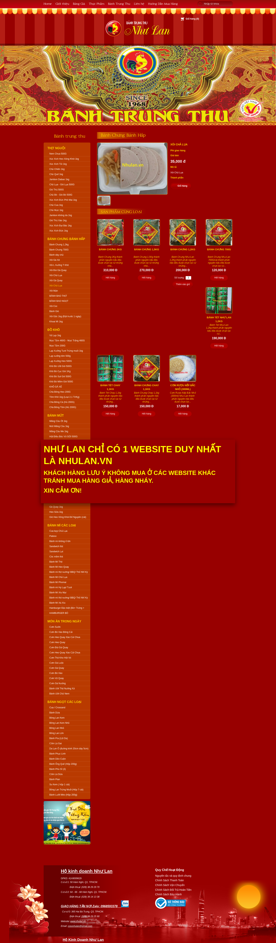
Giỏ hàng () (192, 18)
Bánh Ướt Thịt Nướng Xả (62, 688)
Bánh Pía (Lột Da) (58, 738)
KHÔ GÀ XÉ (55, 386)
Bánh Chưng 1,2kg (59, 244)
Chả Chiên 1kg (57, 169)
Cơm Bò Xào (55, 673)
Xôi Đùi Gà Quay (58, 270)
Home (48, 3)
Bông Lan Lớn (56, 733)
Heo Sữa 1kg (56, 512)
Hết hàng (110, 277)
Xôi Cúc (53, 306)
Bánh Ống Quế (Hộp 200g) (63, 764)
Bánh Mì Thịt (55, 561)
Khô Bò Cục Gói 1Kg (60, 371)
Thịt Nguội (56, 148)
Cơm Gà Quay (56, 668)
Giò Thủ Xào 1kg (58, 220)
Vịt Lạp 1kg (55, 335)
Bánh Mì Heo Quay (59, 567)
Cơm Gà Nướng (57, 683)
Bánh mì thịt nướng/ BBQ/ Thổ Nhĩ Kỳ (68, 572)
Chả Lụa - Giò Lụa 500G (62, 184)
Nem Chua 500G (58, 153)
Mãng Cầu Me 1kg (58, 431)
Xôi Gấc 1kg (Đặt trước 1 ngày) (65, 316)
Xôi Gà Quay (56, 280)
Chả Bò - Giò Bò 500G (60, 194)
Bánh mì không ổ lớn (60, 541)
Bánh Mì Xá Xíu (57, 602)
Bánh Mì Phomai (57, 582)
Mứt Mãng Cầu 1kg (59, 426)
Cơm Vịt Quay (56, 678)
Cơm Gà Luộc (56, 663)
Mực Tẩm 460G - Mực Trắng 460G (67, 340)
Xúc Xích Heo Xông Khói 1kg (64, 159)
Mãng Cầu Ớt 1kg (58, 421)
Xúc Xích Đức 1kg (58, 230)
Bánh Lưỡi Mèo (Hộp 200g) (63, 794)
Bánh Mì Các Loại (61, 525)
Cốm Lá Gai (55, 743)
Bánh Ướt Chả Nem (59, 693)
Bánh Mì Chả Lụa (58, 577)
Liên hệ (139, 3)
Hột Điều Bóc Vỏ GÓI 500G (63, 436)
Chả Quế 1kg (56, 174)
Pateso (52, 536)
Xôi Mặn (53, 290)
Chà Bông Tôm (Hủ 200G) (62, 407)
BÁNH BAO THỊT (58, 296)
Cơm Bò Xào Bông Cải (60, 632)
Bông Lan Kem (56, 717)
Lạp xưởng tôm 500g (60, 356)
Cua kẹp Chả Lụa (58, 531)
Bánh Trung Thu (119, 3)
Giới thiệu (62, 3)
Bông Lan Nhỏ (56, 728)
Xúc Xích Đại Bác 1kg (60, 225)
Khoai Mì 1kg (56, 321)
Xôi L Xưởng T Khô (59, 265)
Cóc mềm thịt (56, 556)
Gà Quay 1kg (56, 507)
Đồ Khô (53, 329)
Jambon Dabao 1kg (59, 179)
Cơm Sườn (55, 627)
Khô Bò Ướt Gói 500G (60, 366)
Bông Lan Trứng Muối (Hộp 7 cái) (66, 789)
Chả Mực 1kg (56, 210)
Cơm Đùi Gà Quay (58, 647)
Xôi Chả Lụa (55, 275)
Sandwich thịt (56, 546)
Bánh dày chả (56, 255)
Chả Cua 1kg (56, 205)
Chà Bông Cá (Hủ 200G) (62, 402)
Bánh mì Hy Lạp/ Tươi (60, 587)
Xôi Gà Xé (54, 260)
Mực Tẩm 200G (57, 345)
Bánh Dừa (54, 712)
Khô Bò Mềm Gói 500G (61, 381)
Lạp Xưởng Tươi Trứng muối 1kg (66, 350)
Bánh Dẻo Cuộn (57, 759)
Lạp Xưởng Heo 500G (60, 361)
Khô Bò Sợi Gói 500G (60, 376)
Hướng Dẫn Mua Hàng (163, 3)
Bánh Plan (54, 779)
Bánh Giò (54, 311)
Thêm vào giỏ (183, 284)
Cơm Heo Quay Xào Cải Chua (64, 637)
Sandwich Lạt (56, 551)
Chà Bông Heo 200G (60, 392)
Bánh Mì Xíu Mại (57, 592)
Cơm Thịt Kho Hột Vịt (60, 657)
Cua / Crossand (57, 707)
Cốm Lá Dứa (56, 774)
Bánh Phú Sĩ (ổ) (57, 769)
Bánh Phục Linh (57, 753)
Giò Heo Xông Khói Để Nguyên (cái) (67, 517)
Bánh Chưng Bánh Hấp (66, 239)
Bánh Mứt (55, 415)
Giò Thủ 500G (56, 189)
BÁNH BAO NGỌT (58, 301)
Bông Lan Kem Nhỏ (59, 723)
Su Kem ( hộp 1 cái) (59, 784)
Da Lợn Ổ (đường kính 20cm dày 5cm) (68, 748)
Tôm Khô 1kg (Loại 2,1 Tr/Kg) (64, 397)
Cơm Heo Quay (57, 642)
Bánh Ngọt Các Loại (64, 702)
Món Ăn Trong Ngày (64, 621)
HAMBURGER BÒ (58, 613)
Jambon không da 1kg (60, 215)
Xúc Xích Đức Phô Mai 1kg (63, 200)
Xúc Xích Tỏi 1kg (58, 164)
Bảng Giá (79, 3)
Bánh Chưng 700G (59, 249)
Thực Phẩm (96, 3)
